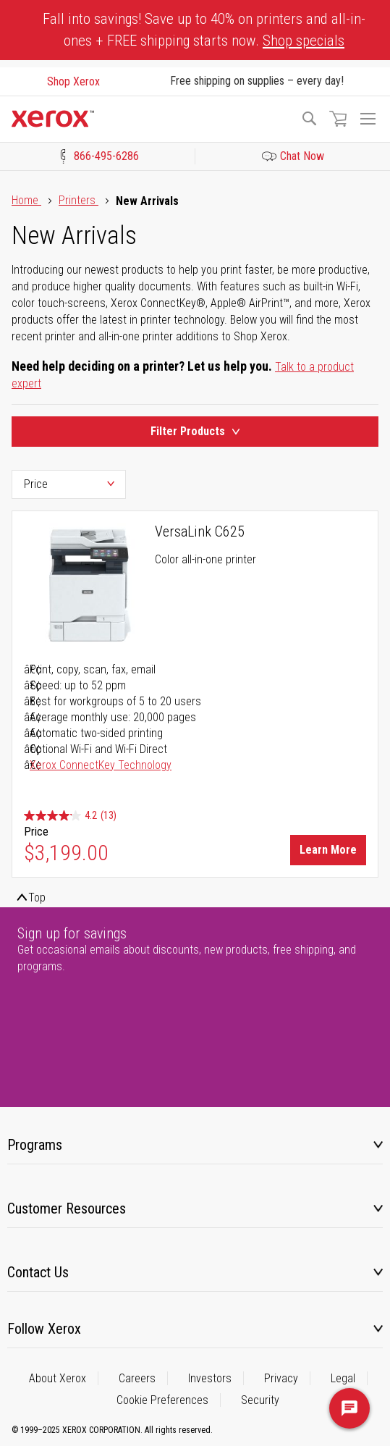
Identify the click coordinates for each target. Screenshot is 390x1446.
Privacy (281, 1378)
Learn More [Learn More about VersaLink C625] (328, 850)
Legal (343, 1378)
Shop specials (303, 40)
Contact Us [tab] (38, 1272)
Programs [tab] (34, 1144)
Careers (137, 1378)
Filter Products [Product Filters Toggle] (195, 431)
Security (260, 1400)
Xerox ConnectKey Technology (100, 765)
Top (37, 897)
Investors (210, 1378)
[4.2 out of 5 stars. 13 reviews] (70, 816)
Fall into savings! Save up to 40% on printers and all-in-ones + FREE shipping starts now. (204, 29)
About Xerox (57, 1378)
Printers (78, 200)
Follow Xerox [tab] (44, 1328)
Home (26, 200)
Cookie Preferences (162, 1400)
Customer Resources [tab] (66, 1208)
